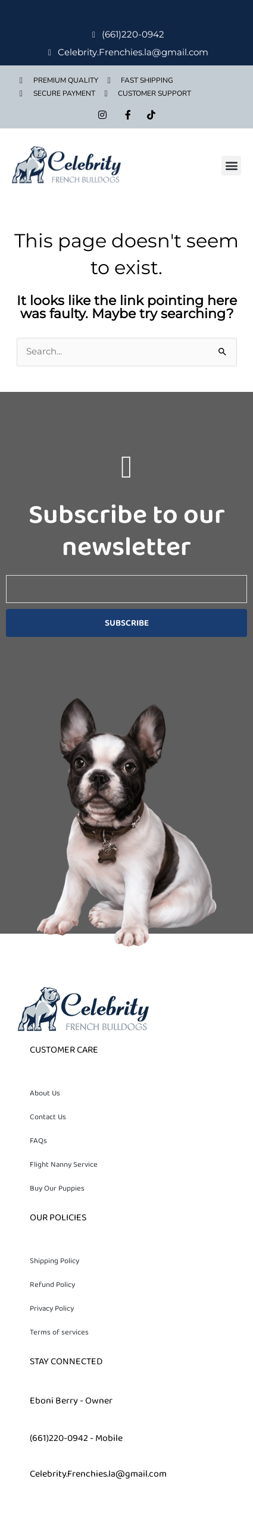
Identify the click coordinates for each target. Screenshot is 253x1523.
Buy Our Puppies (57, 1188)
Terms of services (59, 1332)
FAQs (38, 1141)
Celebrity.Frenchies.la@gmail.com (98, 1474)
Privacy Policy (52, 1308)
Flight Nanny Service (64, 1164)
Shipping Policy (54, 1261)
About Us (45, 1093)
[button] (231, 165)
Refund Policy (52, 1284)
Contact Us (48, 1117)
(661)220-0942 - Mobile (76, 1438)
